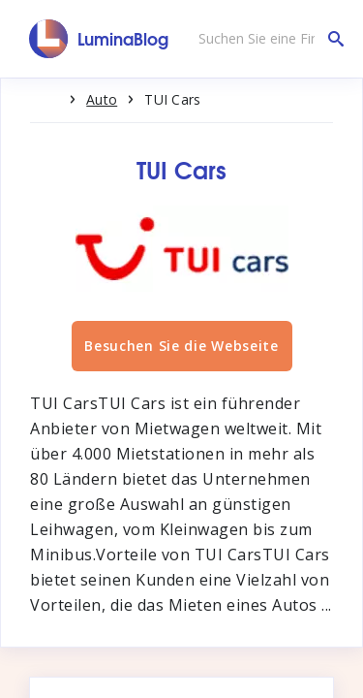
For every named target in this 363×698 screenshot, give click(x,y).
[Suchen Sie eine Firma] (266, 38)
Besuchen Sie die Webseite (181, 345)
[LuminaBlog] (99, 39)
